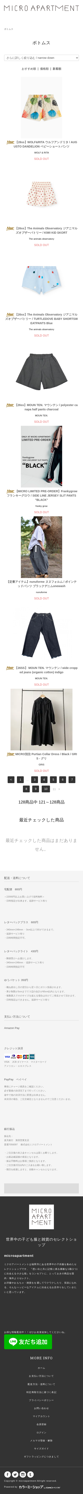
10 (45, 789)
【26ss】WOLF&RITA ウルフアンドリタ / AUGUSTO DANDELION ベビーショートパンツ (41, 144)
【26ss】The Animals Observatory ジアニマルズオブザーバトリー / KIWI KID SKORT (41, 230)
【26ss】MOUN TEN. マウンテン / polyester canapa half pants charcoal (41, 407)
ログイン (41, 1432)
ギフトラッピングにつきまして (41, 1456)
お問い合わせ (41, 1408)
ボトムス (8, 29)
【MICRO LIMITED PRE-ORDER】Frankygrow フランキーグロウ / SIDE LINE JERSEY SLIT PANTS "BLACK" (41, 495)
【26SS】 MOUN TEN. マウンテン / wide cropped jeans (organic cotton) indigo (41, 670)
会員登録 (41, 1424)
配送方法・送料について (41, 1384)
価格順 (44, 68)
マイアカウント (41, 1416)
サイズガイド (41, 1448)
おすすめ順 (29, 68)
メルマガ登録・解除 (41, 1440)
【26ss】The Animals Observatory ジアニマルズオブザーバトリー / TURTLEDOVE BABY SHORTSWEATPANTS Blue (41, 319)
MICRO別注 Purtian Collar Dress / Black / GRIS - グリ (41, 756)
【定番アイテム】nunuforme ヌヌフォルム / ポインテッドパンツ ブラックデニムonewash (41, 584)
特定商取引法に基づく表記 (41, 1392)
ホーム (41, 1368)
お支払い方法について (41, 1376)
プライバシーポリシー (41, 1400)
